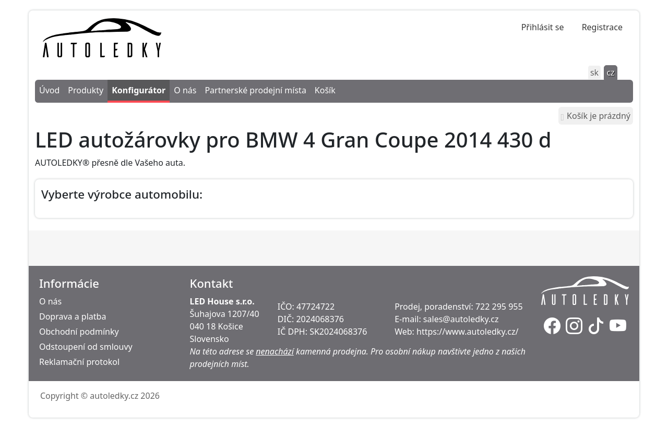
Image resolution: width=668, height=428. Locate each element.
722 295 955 (499, 306)
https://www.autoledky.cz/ (467, 331)
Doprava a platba (72, 316)
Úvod (49, 90)
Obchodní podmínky (79, 331)
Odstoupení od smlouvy (86, 346)
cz (610, 72)
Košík (325, 90)
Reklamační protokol (79, 362)
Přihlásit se (542, 27)
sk (594, 72)
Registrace (602, 27)
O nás (185, 90)
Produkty (85, 90)
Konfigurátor (138, 90)
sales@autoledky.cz (461, 319)
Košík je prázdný (595, 116)
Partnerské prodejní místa (255, 90)
